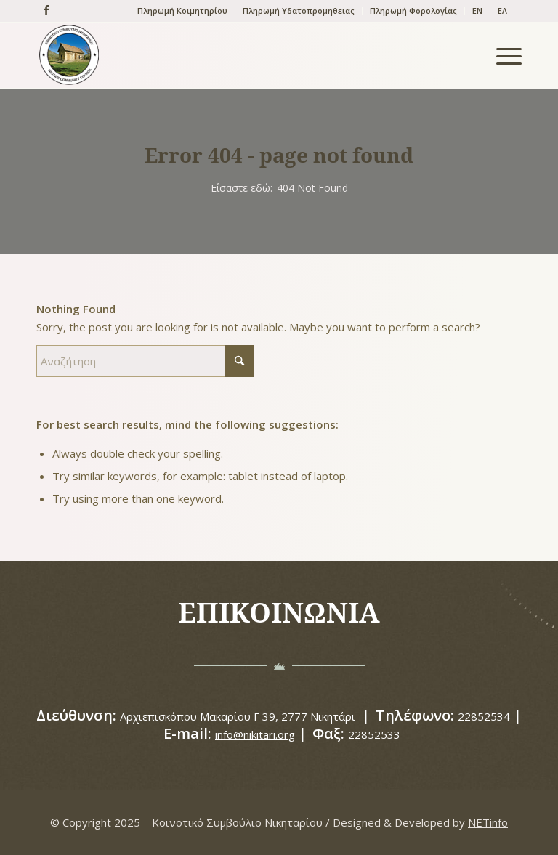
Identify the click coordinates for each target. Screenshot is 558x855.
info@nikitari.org (255, 734)
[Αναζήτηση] (145, 361)
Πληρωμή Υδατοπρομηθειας (299, 10)
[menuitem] (182, 11)
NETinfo (488, 822)
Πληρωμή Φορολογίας (413, 10)
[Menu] (502, 55)
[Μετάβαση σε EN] (477, 11)
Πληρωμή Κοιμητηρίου (182, 10)
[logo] (69, 55)
